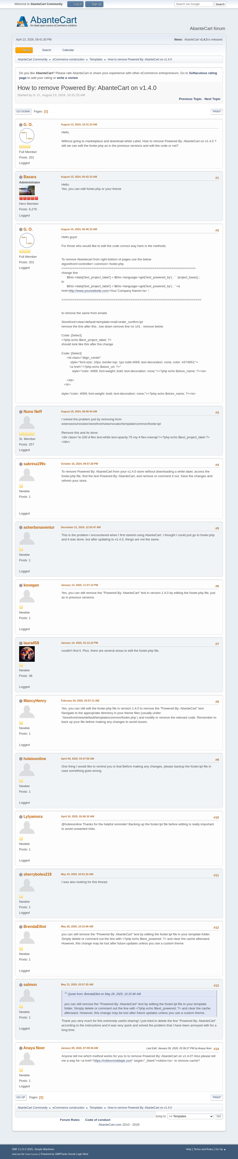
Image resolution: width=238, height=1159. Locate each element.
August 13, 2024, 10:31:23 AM (79, 124)
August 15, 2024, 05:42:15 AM (79, 176)
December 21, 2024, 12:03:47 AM (81, 527)
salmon (30, 985)
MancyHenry (34, 701)
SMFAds (16, 1154)
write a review (67, 78)
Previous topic (190, 99)
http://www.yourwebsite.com (88, 291)
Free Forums (32, 1154)
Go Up (21, 1097)
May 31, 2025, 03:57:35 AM (77, 984)
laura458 (31, 643)
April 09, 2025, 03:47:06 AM (77, 758)
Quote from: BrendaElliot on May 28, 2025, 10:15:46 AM (104, 994)
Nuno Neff (32, 412)
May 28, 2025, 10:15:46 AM (77, 926)
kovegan (31, 585)
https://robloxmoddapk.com (113, 1060)
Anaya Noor (34, 1048)
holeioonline (34, 759)
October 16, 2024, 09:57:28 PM (79, 463)
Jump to (160, 1116)
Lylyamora (32, 816)
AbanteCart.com (109, 1124)
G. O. (28, 125)
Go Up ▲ (220, 1149)
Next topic (212, 99)
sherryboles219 (37, 874)
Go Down (23, 111)
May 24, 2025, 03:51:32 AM (77, 874)
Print (217, 111)
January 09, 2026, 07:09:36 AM (79, 1048)
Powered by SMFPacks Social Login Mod (64, 1154)
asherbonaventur (39, 527)
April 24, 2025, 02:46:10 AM (77, 816)
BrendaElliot (34, 927)
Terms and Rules (203, 1149)
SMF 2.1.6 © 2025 (22, 1149)
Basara (29, 177)
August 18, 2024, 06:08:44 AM (79, 411)
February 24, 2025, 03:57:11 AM (80, 700)
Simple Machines (44, 1149)
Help (188, 1149)
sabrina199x (34, 464)
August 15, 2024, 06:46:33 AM (79, 229)
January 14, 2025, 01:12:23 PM (79, 642)
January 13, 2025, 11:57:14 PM (79, 585)
